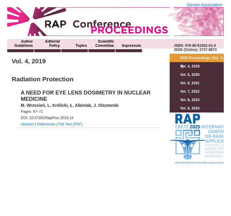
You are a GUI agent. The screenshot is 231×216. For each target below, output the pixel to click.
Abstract (27, 124)
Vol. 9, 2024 (189, 108)
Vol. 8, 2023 (189, 100)
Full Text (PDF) (70, 124)
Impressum (131, 46)
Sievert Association (204, 4)
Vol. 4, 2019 (189, 66)
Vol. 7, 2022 (189, 91)
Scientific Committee (104, 43)
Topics (81, 46)
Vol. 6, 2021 (189, 83)
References (46, 124)
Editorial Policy (52, 43)
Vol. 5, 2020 (189, 75)
